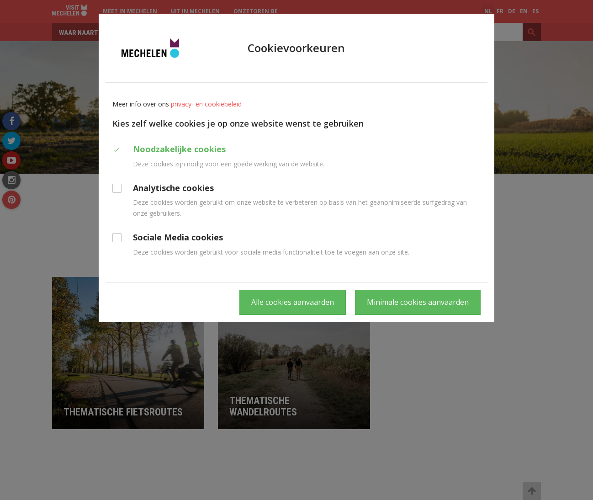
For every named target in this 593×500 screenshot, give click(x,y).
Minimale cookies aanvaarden (418, 302)
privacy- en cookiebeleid (206, 104)
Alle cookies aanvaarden (292, 302)
